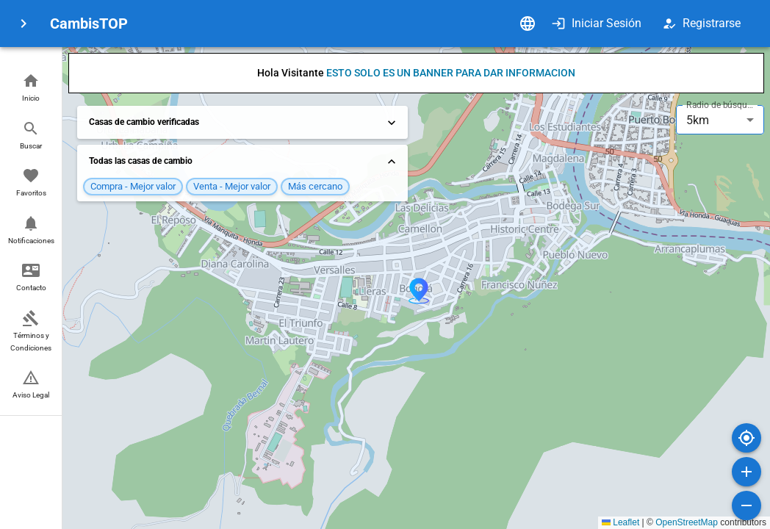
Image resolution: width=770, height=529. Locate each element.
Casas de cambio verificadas (244, 122)
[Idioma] (527, 23)
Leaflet (620, 522)
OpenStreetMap (686, 522)
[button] (31, 88)
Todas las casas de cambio (244, 161)
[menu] (23, 23)
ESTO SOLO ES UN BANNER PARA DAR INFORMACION (450, 73)
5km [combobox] (697, 120)
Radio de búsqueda (721, 105)
